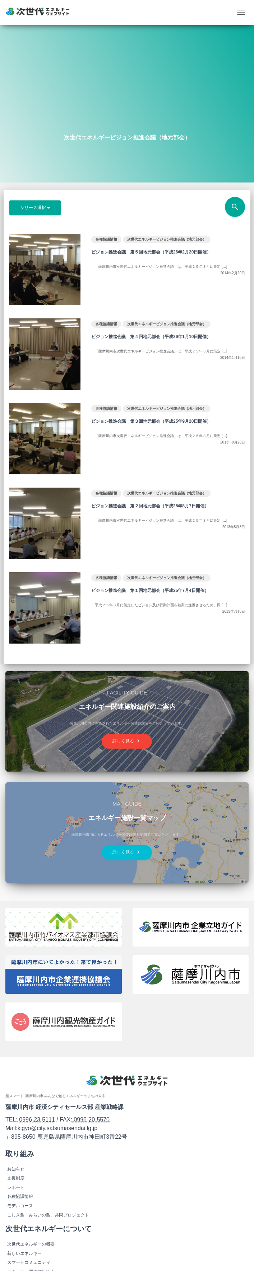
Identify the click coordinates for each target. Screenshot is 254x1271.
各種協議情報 (106, 239)
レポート (15, 1187)
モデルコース (20, 1205)
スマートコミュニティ (28, 1262)
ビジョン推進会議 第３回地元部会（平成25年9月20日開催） (151, 421)
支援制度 (15, 1178)
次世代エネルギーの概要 (31, 1244)
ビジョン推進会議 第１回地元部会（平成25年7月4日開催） (150, 590)
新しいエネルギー (24, 1253)
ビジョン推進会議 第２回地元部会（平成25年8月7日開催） (150, 505)
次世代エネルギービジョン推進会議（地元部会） (166, 239)
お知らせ (15, 1169)
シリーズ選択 (35, 207)
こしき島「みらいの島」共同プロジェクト (48, 1215)
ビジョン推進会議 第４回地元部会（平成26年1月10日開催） (151, 336)
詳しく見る (126, 741)
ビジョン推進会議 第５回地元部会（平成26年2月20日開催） (151, 252)
